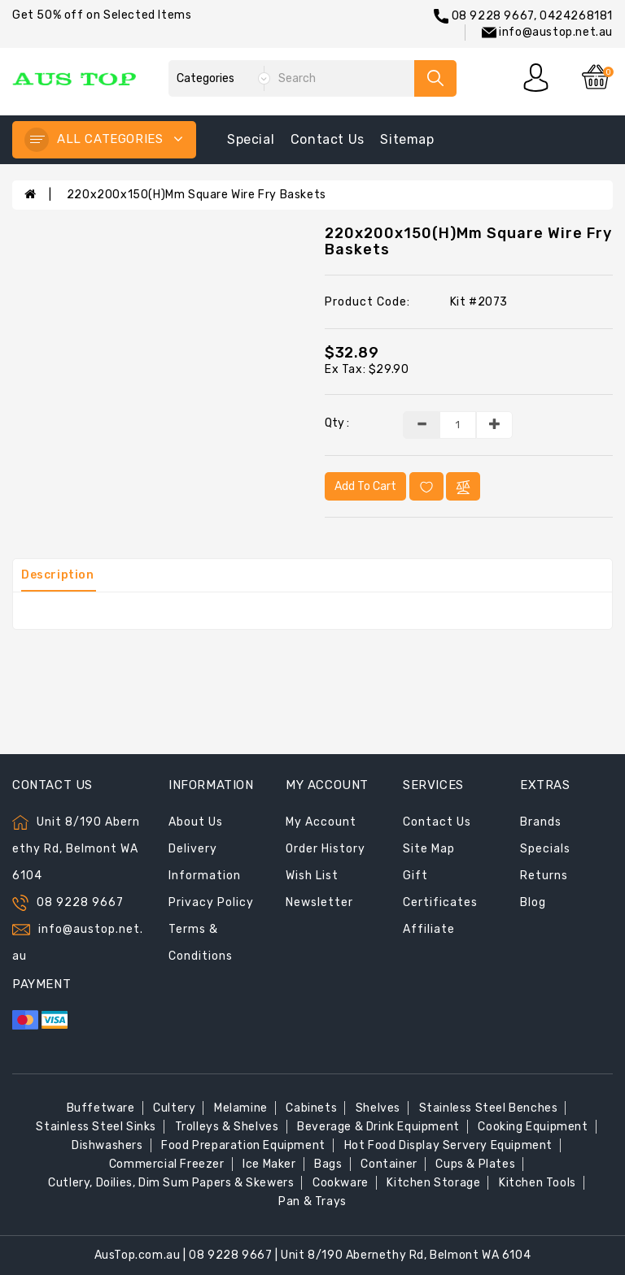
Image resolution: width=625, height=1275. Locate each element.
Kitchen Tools (537, 1183)
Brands (541, 822)
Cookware (340, 1183)
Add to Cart (365, 486)
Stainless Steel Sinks (96, 1127)
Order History (325, 849)
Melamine (241, 1108)
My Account (321, 822)
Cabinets (311, 1108)
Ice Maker (269, 1164)
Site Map (429, 849)
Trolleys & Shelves (227, 1127)
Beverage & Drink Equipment (378, 1127)
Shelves (378, 1108)
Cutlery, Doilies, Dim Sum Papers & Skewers (171, 1183)
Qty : (337, 423)
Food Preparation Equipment (243, 1145)
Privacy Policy (211, 902)
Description (57, 575)
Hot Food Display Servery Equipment (448, 1145)
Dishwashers (107, 1145)
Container (389, 1164)
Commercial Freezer (167, 1164)
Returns (544, 876)
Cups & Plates (475, 1164)
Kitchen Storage (433, 1183)
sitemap (407, 139)
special (250, 139)
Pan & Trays (312, 1201)
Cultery (174, 1108)
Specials (545, 849)
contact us (328, 139)
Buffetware (101, 1108)
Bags (328, 1164)
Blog (533, 902)
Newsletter (319, 902)
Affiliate (429, 929)
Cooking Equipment (533, 1127)
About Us (195, 822)
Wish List (312, 876)
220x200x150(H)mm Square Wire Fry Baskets (196, 195)
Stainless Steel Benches (488, 1108)
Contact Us (437, 822)
